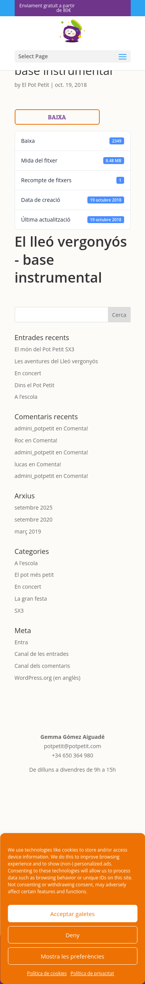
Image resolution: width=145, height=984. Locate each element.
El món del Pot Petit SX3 (45, 349)
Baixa (57, 117)
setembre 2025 (34, 507)
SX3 (19, 610)
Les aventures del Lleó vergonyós (56, 361)
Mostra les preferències (72, 956)
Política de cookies (47, 973)
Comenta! (75, 428)
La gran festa (31, 598)
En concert (28, 373)
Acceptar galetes (72, 914)
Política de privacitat (92, 973)
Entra (21, 642)
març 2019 (28, 531)
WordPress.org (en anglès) (47, 677)
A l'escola (26, 563)
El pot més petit (34, 574)
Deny (72, 935)
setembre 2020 (34, 519)
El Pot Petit (35, 84)
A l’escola (26, 396)
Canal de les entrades (42, 653)
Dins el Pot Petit (35, 385)
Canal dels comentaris (42, 665)
